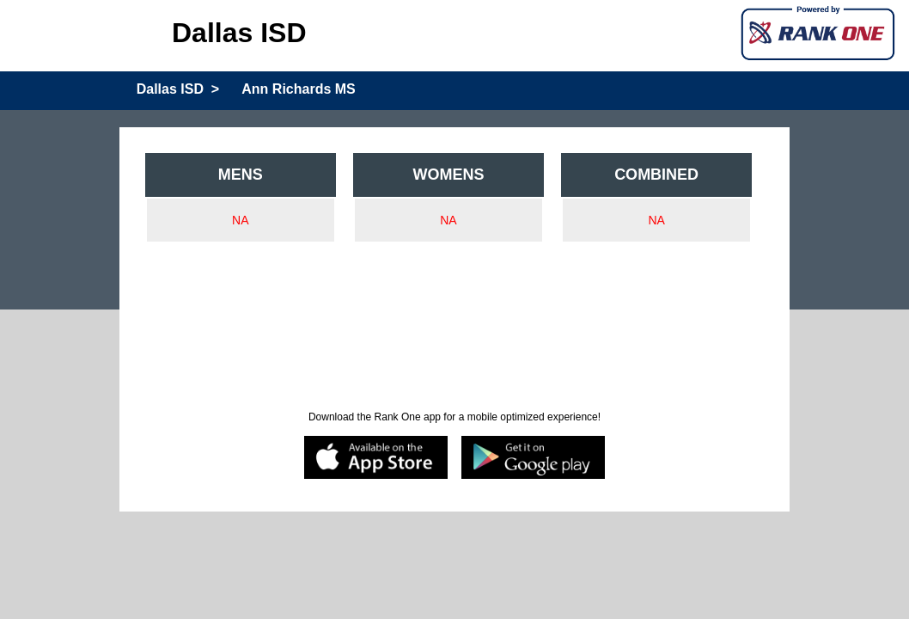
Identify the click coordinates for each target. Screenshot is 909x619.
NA (240, 220)
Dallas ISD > (178, 89)
